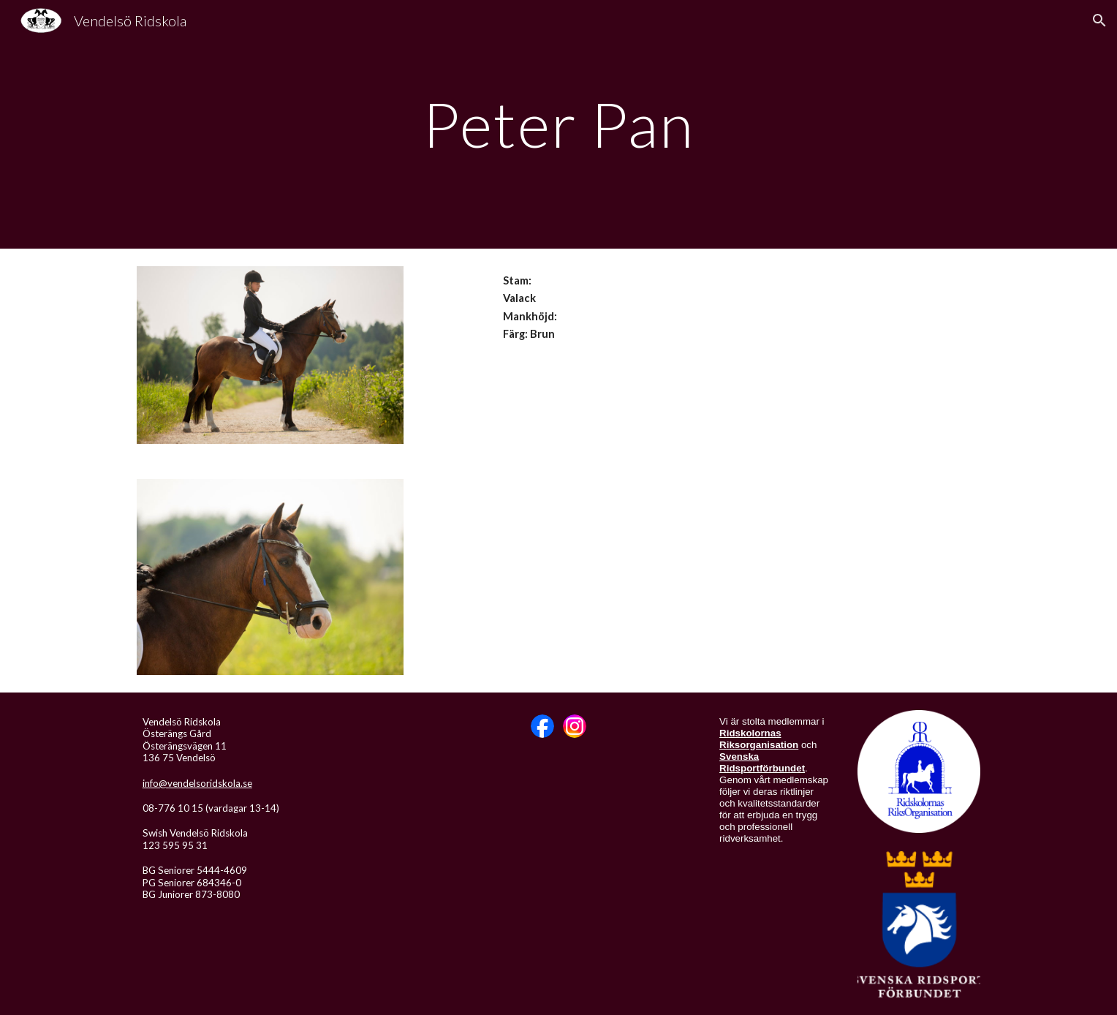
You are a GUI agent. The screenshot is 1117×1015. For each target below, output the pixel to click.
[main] (558, 124)
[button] (1099, 20)
